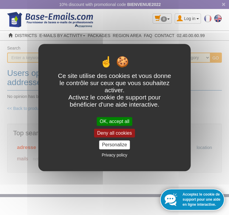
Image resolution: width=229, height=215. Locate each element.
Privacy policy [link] (114, 155)
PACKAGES (99, 35)
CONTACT (164, 35)
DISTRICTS (26, 35)
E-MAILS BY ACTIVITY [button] (62, 35)
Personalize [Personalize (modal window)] (114, 145)
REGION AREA (127, 35)
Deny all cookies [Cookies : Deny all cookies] (114, 133)
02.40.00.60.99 (191, 35)
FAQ (148, 35)
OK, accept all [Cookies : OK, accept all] (114, 121)
